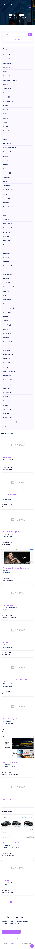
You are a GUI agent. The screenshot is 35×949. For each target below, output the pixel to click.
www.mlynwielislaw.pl (10, 617)
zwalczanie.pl (8, 469)
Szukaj (17, 39)
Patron (5, 642)
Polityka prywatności (17, 938)
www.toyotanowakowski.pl (12, 774)
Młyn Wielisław (8, 605)
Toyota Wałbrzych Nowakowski (14, 719)
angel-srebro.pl (8, 580)
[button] (30, 7)
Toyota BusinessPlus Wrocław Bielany (16, 843)
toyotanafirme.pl (9, 855)
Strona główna (13, 18)
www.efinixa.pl (8, 507)
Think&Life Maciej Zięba (11, 532)
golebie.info (7, 654)
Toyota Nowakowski (10, 762)
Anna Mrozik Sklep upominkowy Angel (16, 568)
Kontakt (28, 938)
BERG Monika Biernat (10, 495)
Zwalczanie (7, 457)
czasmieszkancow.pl (11, 5)
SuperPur (6, 880)
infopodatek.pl (8, 693)
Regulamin (5, 938)
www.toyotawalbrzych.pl (11, 731)
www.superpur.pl (9, 892)
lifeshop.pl (7, 544)
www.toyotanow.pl (9, 811)
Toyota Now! (7, 799)
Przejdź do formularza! (11, 931)
